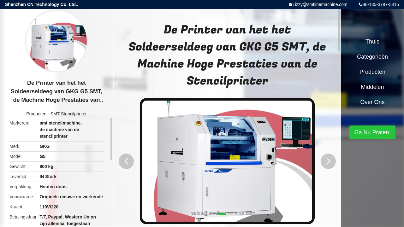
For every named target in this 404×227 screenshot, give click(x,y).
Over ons (372, 102)
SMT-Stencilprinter (68, 113)
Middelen (372, 87)
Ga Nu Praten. (372, 132)
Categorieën (372, 57)
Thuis (372, 41)
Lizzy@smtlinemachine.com (320, 4)
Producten (36, 113)
